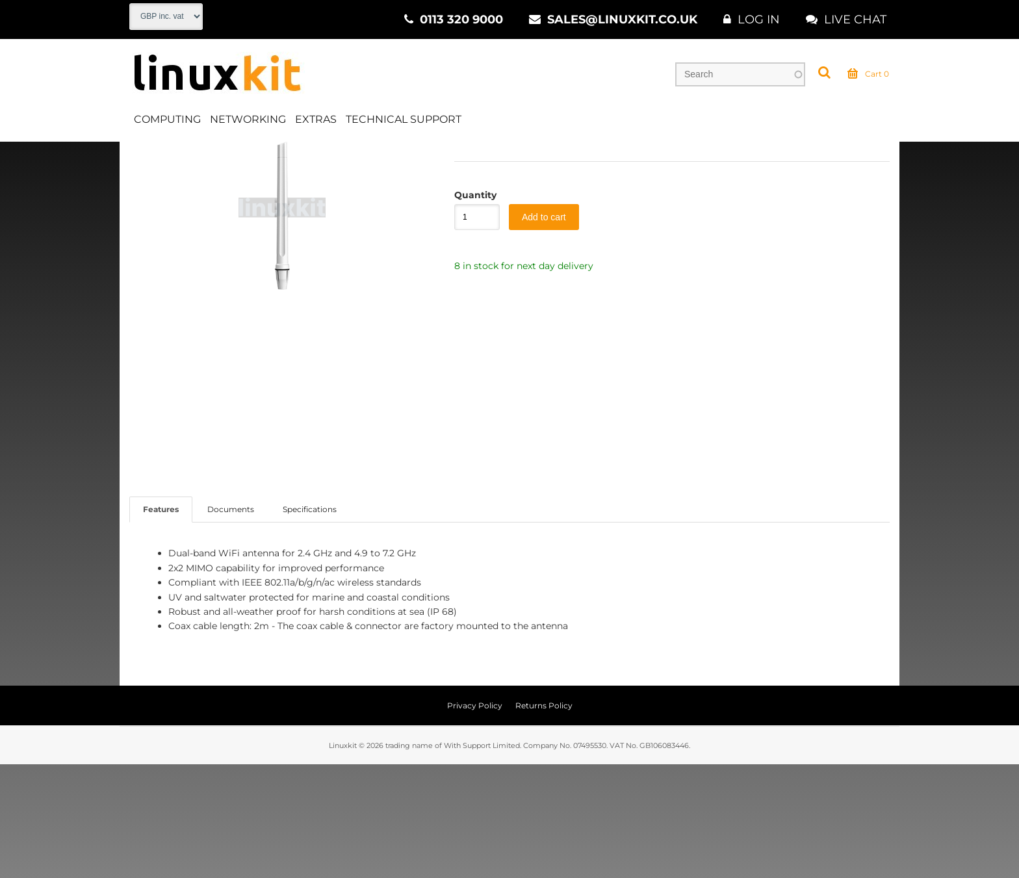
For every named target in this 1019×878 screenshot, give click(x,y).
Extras (316, 119)
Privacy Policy (474, 819)
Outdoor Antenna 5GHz (421, 155)
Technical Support (403, 119)
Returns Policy (544, 819)
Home (143, 155)
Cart (868, 74)
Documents (230, 623)
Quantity (470, 309)
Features (161, 623)
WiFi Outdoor (318, 155)
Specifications (310, 623)
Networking (248, 119)
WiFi (258, 155)
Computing (167, 119)
